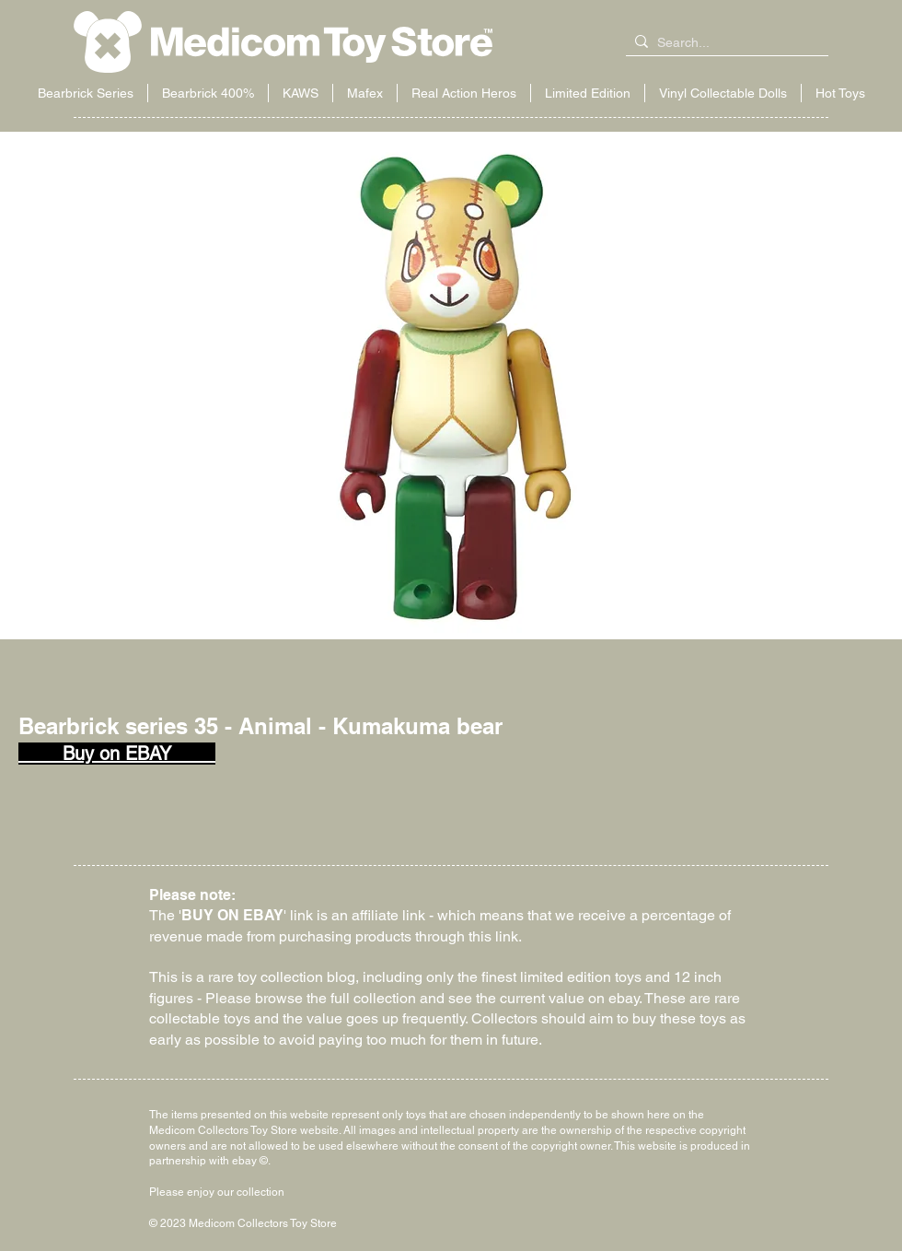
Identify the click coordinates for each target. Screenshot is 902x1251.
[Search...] (723, 43)
